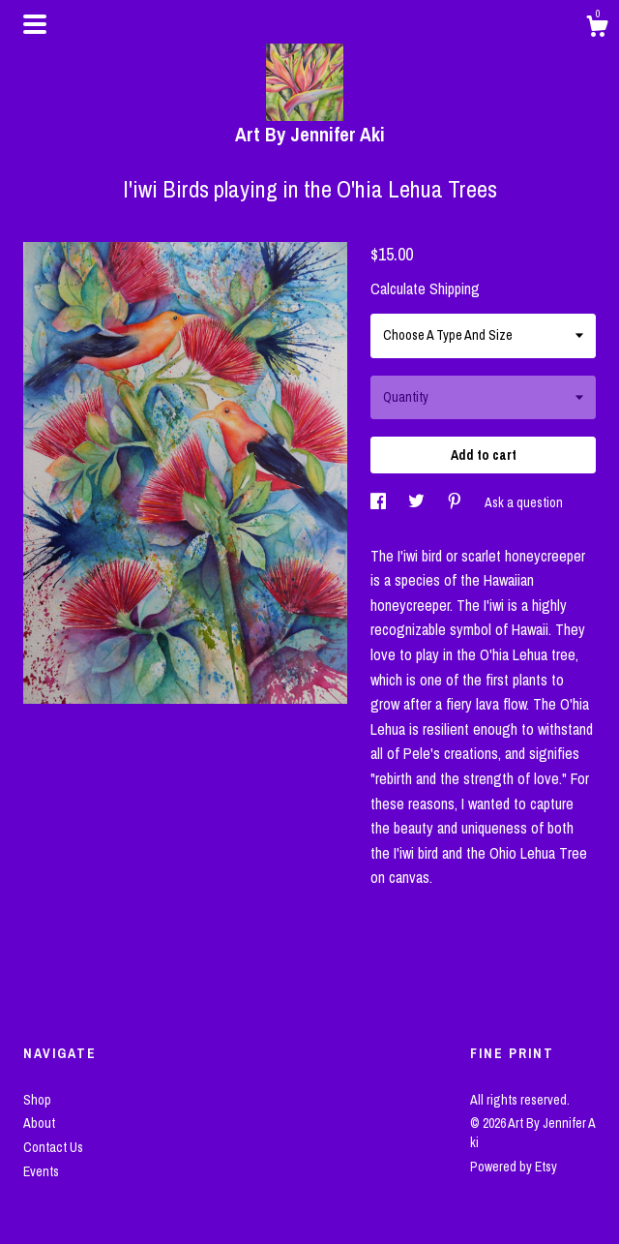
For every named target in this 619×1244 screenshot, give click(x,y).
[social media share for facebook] (379, 502)
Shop (37, 1099)
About (39, 1123)
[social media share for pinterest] (456, 502)
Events (41, 1171)
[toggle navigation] (34, 24)
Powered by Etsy (513, 1166)
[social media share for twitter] (417, 502)
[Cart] (596, 29)
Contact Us (53, 1147)
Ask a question (524, 502)
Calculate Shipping (425, 288)
